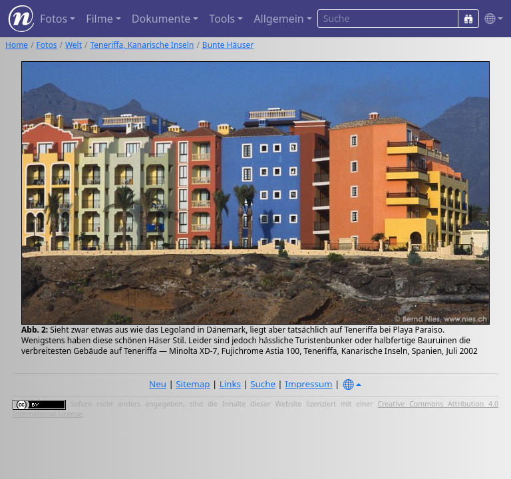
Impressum (308, 384)
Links (230, 384)
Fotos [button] (53, 18)
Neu (157, 384)
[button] (491, 19)
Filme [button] (99, 18)
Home (16, 45)
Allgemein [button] (278, 18)
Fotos (47, 45)
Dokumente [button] (161, 18)
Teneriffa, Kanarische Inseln (142, 45)
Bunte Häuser (228, 45)
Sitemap (193, 384)
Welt (73, 45)
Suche (262, 384)
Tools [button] (222, 18)
